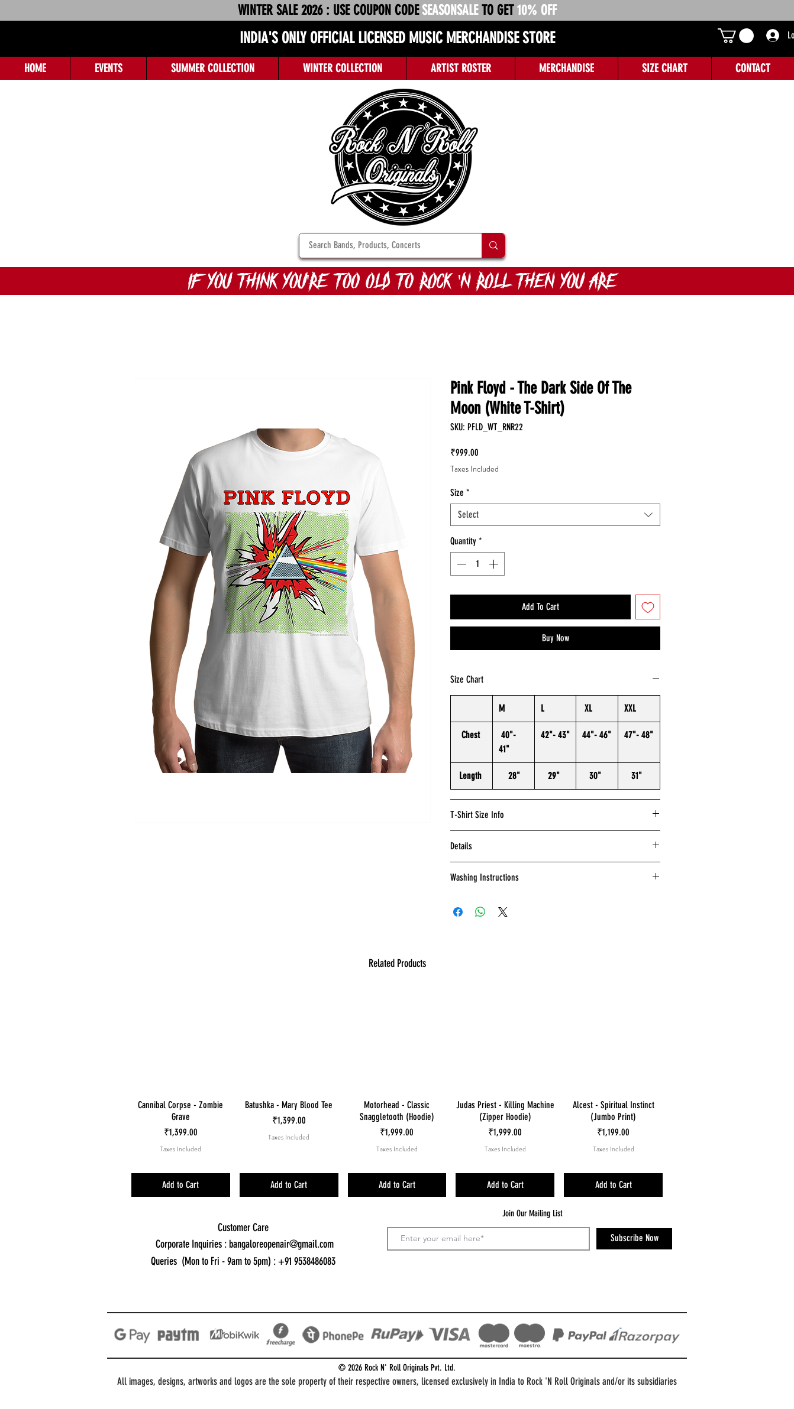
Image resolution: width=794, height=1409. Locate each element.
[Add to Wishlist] (647, 607)
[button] (736, 35)
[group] (397, 1094)
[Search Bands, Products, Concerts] (383, 245)
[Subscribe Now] (634, 1239)
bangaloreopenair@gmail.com (281, 1244)
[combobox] (555, 515)
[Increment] (494, 564)
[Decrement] (460, 564)
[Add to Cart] (180, 1185)
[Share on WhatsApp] (480, 912)
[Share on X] (503, 912)
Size (460, 492)
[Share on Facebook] (458, 912)
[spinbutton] (477, 564)
